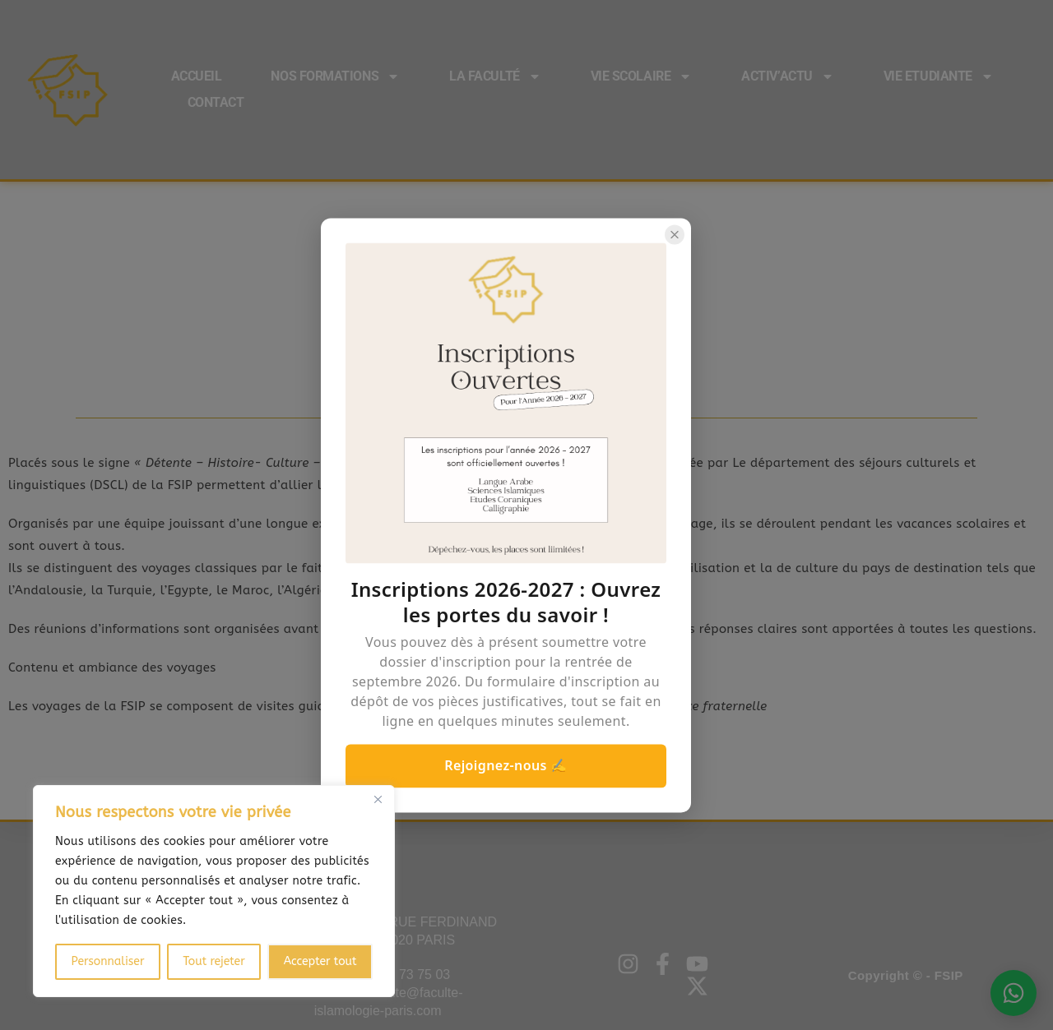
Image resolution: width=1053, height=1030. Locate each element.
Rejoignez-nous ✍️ (506, 765)
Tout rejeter (213, 961)
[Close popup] (674, 234)
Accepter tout (320, 961)
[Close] (377, 799)
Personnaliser (107, 961)
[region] (214, 891)
